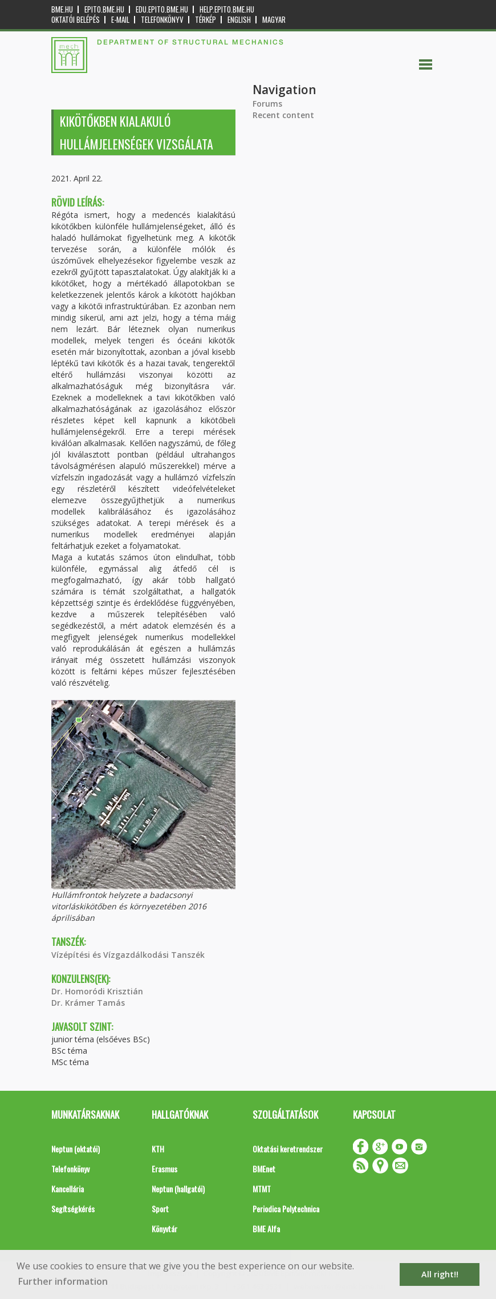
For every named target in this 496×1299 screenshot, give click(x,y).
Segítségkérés (73, 1209)
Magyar (274, 19)
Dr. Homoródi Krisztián (97, 991)
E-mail (120, 19)
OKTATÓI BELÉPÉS (75, 19)
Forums (267, 103)
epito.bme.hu (104, 9)
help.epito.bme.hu (227, 9)
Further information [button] (63, 1281)
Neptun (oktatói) (75, 1149)
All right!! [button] (439, 1274)
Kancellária (67, 1189)
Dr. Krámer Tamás (88, 1002)
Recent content (283, 115)
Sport (160, 1209)
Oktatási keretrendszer (288, 1149)
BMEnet (264, 1169)
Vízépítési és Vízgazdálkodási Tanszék (128, 954)
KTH (158, 1149)
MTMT (262, 1189)
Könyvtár (164, 1229)
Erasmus (164, 1169)
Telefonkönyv (162, 19)
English (239, 19)
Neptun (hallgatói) (178, 1189)
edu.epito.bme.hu (162, 9)
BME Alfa (266, 1229)
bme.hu (62, 9)
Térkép (205, 19)
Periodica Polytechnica (286, 1209)
